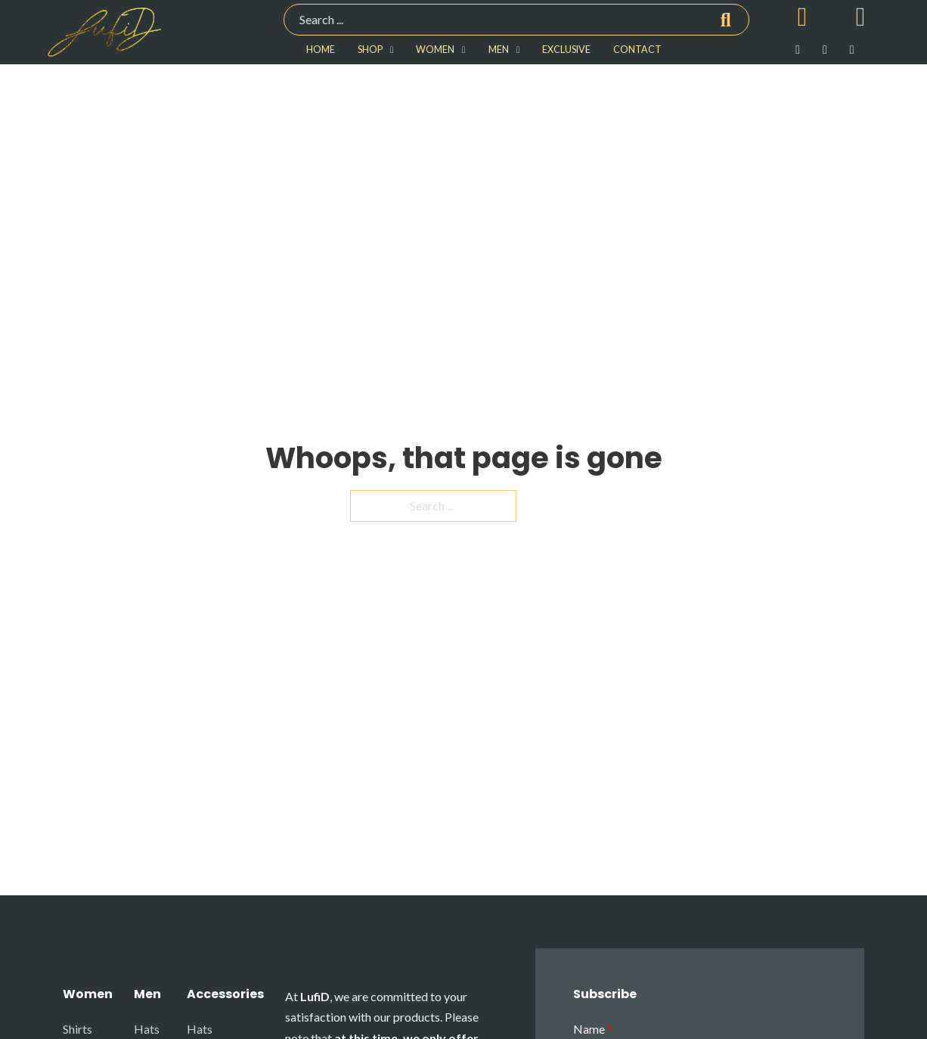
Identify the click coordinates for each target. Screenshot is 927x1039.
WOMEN (435, 49)
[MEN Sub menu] (518, 50)
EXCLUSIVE (566, 49)
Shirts (77, 1029)
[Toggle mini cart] (803, 17)
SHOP (370, 49)
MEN (498, 49)
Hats (147, 1029)
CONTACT (637, 49)
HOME (320, 49)
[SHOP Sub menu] (392, 50)
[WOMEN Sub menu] (464, 50)
